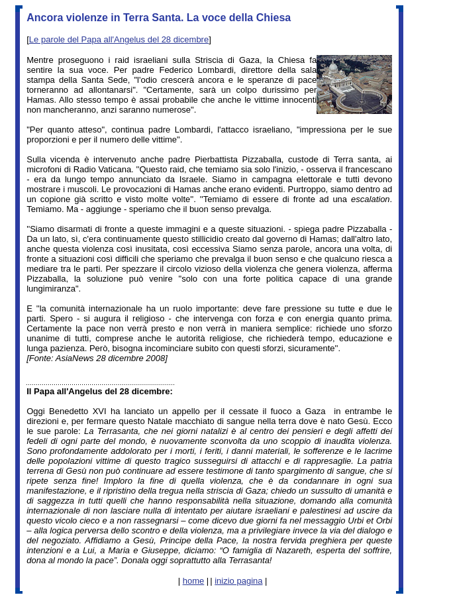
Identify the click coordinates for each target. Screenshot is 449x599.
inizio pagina (238, 581)
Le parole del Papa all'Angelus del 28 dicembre (119, 39)
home (194, 581)
